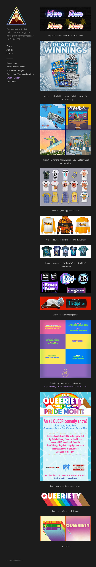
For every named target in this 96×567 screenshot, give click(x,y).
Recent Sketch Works (16, 66)
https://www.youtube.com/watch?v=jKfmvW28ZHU (65, 386)
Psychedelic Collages (15, 70)
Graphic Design (13, 78)
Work (9, 46)
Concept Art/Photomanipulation (20, 74)
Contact (11, 53)
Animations (11, 81)
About (10, 50)
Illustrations (12, 63)
